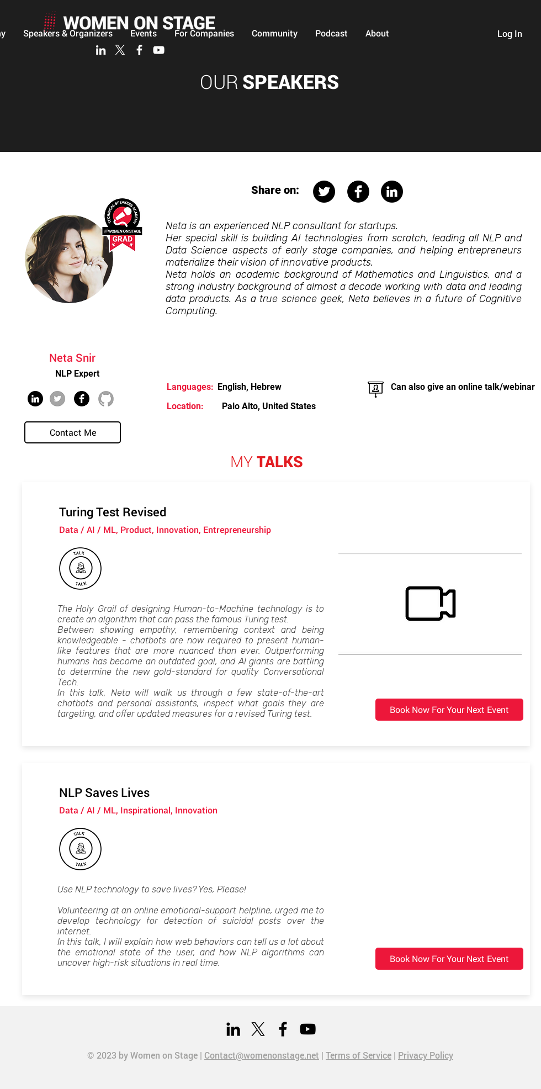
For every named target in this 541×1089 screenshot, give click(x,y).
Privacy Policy (425, 1055)
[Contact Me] (72, 432)
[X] (120, 50)
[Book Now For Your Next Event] (449, 710)
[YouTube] (159, 50)
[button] (274, 33)
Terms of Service (358, 1055)
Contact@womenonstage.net (261, 1055)
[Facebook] (139, 50)
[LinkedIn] (101, 50)
